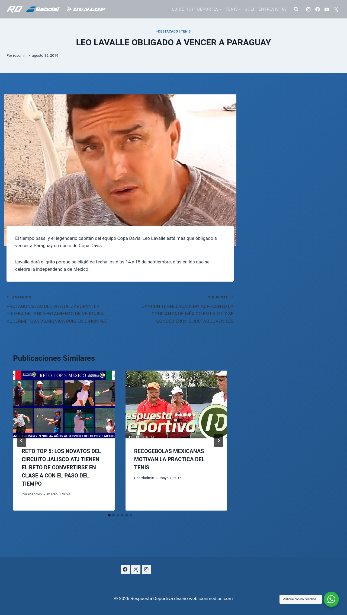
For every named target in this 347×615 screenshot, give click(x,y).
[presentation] (64, 404)
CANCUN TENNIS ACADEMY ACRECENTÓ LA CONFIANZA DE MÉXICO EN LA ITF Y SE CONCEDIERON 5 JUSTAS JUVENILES (179, 308)
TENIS (186, 31)
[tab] (109, 515)
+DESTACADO (167, 31)
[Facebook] (317, 9)
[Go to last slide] (21, 440)
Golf (250, 9)
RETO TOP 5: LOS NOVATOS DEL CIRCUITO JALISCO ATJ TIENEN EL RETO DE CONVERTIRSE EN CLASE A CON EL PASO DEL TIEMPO (61, 467)
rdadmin (20, 55)
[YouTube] (326, 9)
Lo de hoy (183, 9)
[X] (335, 9)
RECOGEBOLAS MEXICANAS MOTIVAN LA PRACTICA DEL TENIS (169, 459)
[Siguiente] (218, 440)
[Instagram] (308, 9)
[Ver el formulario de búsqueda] (296, 9)
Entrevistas (273, 9)
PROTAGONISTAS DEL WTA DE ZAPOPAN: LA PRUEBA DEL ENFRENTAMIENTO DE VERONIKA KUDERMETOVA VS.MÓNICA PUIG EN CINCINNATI (61, 308)
